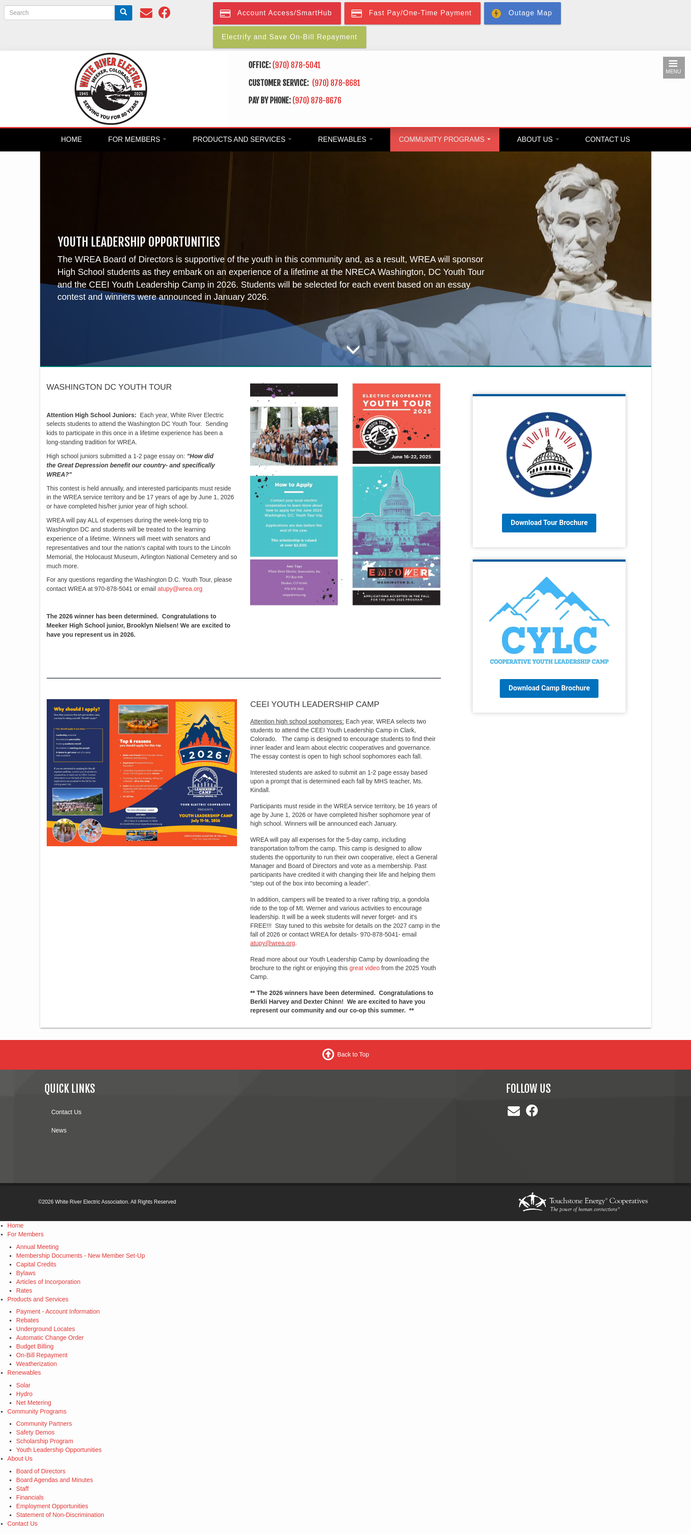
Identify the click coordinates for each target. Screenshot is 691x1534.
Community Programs (445, 139)
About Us (538, 139)
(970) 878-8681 (337, 83)
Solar (23, 1385)
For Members (137, 139)
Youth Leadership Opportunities (59, 1449)
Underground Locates (45, 1328)
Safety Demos (35, 1432)
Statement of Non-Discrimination (60, 1514)
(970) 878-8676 (316, 100)
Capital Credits (36, 1264)
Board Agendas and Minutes (54, 1479)
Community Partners (44, 1423)
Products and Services (242, 139)
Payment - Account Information (58, 1311)
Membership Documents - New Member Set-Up (80, 1255)
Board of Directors (40, 1471)
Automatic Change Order (50, 1337)
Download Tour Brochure (549, 522)
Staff (22, 1488)
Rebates (27, 1320)
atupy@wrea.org (180, 588)
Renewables (345, 139)
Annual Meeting (37, 1246)
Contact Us (607, 139)
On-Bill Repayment (42, 1355)
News (58, 1130)
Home (71, 139)
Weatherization (36, 1363)
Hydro (24, 1393)
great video (364, 967)
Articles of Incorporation (48, 1281)
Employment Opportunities (52, 1506)
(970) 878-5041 (296, 65)
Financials (30, 1497)
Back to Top (353, 1054)
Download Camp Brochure (549, 688)
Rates (24, 1290)
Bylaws (25, 1273)
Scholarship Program (44, 1441)
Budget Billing (35, 1346)
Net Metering (33, 1402)
